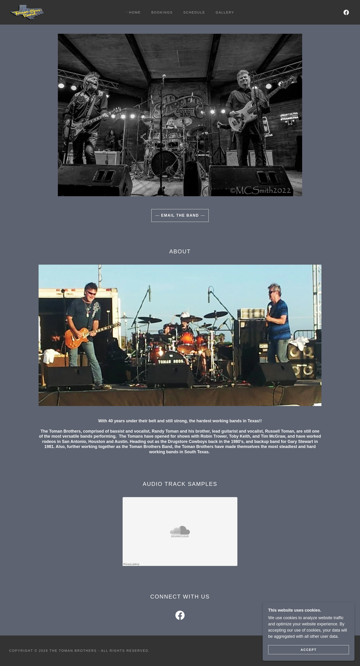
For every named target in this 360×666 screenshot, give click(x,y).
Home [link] (135, 12)
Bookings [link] (162, 12)
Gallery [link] (225, 12)
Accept (309, 649)
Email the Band (180, 215)
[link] (27, 12)
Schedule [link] (194, 12)
